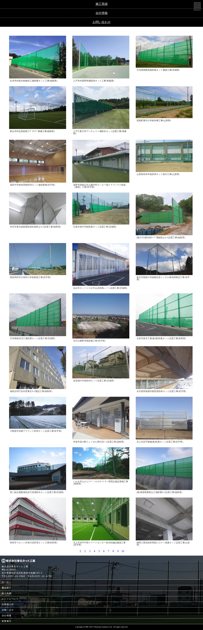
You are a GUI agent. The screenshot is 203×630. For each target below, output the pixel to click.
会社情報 (6, 616)
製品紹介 (6, 588)
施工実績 (6, 593)
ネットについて (10, 599)
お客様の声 (8, 604)
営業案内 (6, 621)
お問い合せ (8, 610)
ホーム (5, 582)
